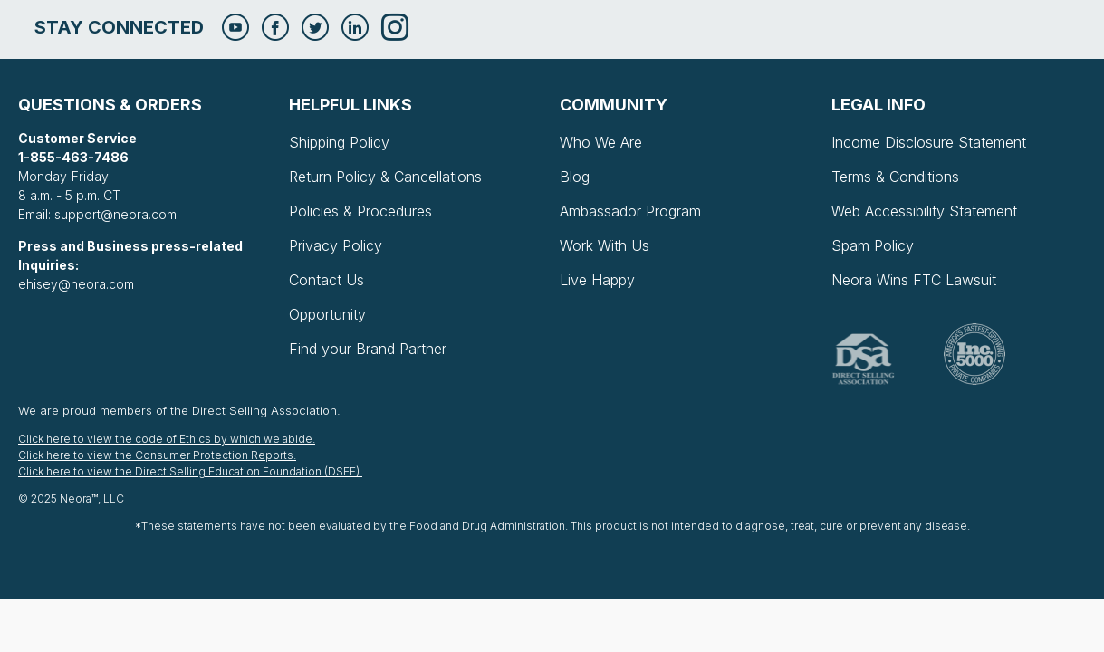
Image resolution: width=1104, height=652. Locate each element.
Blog (575, 177)
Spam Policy (872, 245)
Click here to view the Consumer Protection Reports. (157, 455)
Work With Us (604, 245)
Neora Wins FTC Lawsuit (913, 280)
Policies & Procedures (360, 211)
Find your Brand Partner (367, 349)
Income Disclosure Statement (928, 142)
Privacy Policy (335, 245)
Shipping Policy (339, 142)
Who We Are (601, 142)
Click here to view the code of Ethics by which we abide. (166, 439)
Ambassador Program (630, 211)
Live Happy (597, 280)
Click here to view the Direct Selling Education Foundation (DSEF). (190, 471)
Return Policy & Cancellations (385, 177)
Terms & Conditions (895, 177)
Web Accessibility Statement (924, 211)
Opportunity (327, 314)
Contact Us (326, 280)
